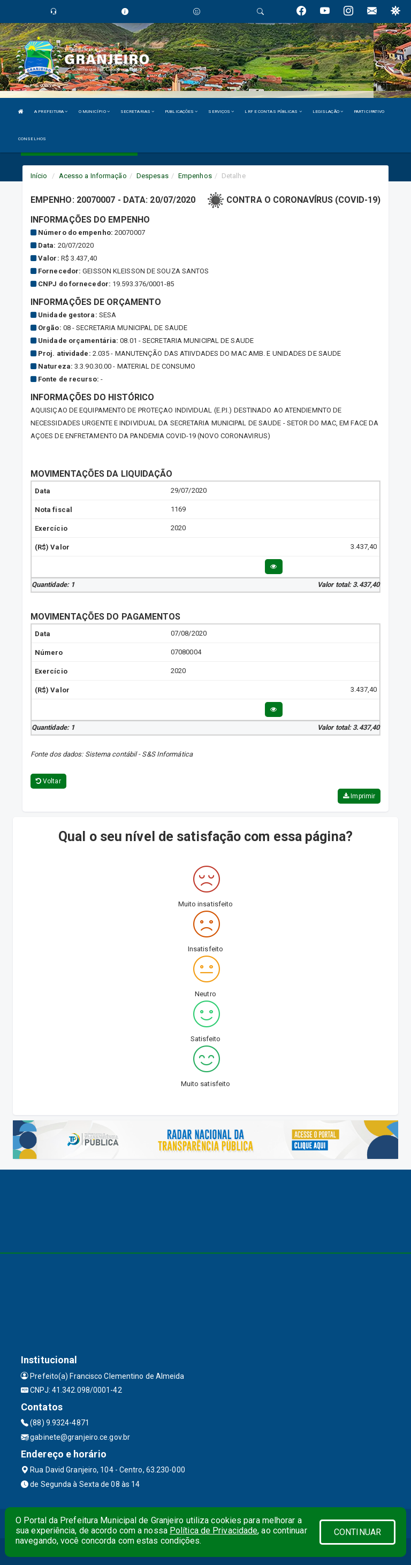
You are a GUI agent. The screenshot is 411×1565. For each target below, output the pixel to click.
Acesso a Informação (93, 176)
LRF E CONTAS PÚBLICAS (273, 111)
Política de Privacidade (213, 1530)
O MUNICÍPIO (94, 111)
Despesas (152, 176)
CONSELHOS (32, 138)
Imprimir (359, 796)
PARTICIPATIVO (369, 111)
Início (39, 176)
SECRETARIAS (137, 111)
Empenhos (195, 176)
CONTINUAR (357, 1532)
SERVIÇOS (221, 111)
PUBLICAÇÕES (181, 111)
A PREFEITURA (50, 111)
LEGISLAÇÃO (328, 111)
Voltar (48, 781)
